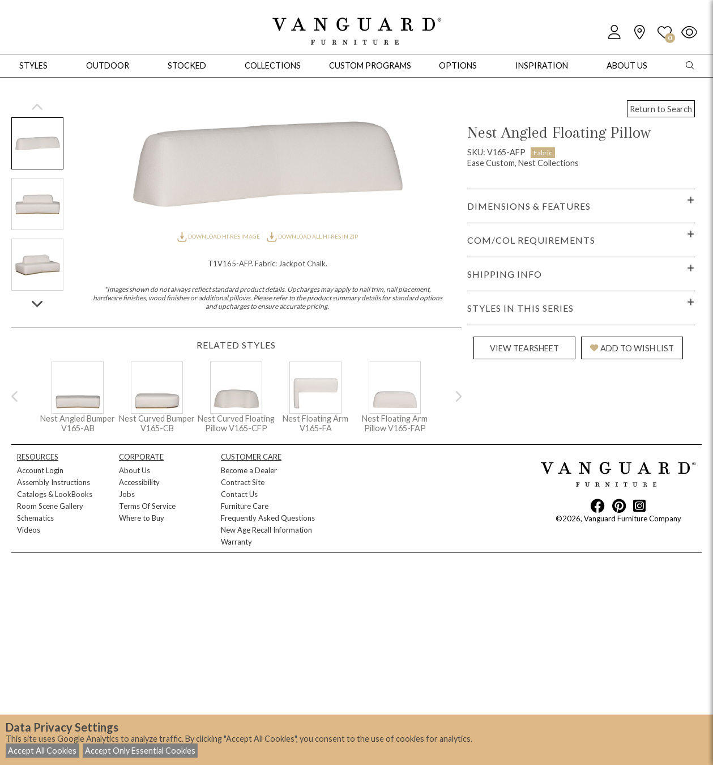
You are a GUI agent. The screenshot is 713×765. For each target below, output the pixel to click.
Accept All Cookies (42, 750)
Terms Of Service (147, 506)
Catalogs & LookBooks (54, 494)
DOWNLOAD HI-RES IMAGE (219, 236)
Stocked (187, 65)
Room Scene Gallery (50, 506)
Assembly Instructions (53, 482)
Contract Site (242, 482)
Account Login (40, 470)
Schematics (35, 517)
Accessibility (139, 482)
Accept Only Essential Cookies (140, 750)
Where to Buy (141, 517)
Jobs (127, 494)
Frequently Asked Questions (268, 517)
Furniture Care (244, 506)
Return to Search (661, 109)
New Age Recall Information (266, 529)
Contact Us (239, 494)
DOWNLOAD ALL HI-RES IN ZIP (312, 236)
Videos (28, 529)
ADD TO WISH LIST (632, 348)
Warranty (236, 541)
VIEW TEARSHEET (524, 348)
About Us (134, 470)
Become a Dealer (249, 470)
